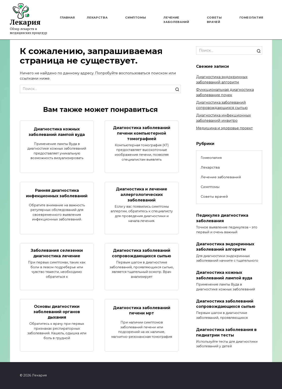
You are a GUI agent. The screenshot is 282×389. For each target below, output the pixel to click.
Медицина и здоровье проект (224, 128)
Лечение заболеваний (221, 177)
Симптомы (135, 17)
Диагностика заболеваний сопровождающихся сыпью (141, 253)
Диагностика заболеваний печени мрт (141, 310)
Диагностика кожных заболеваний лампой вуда (57, 132)
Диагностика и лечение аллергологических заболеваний (141, 194)
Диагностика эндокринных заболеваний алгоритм (225, 247)
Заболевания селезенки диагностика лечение (57, 253)
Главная (67, 17)
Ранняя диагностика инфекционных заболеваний (56, 193)
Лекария (25, 22)
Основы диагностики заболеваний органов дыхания (56, 311)
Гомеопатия (251, 17)
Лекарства (97, 17)
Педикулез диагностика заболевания (222, 218)
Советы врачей (214, 196)
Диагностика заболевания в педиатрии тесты (226, 332)
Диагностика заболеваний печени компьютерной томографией (141, 133)
